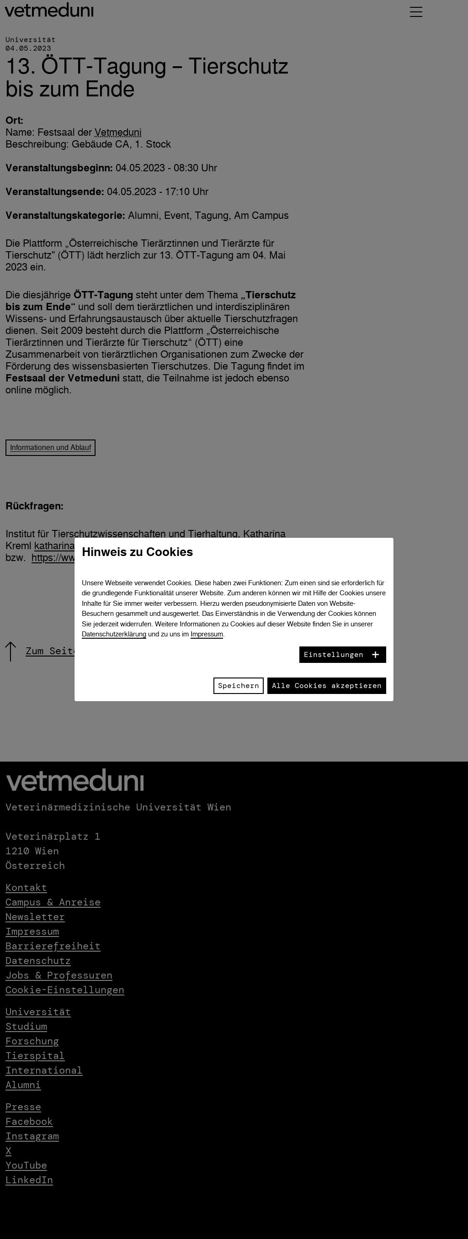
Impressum (207, 634)
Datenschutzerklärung (114, 634)
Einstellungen (333, 654)
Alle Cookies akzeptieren (327, 685)
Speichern (238, 685)
